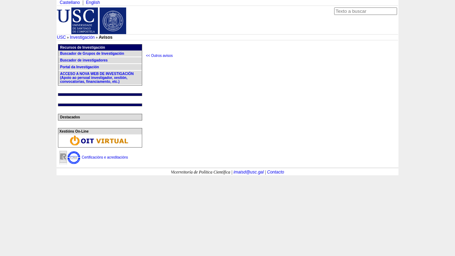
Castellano (70, 2)
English (93, 2)
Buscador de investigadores (84, 60)
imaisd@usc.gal (249, 172)
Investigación (82, 37)
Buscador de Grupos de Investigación (92, 53)
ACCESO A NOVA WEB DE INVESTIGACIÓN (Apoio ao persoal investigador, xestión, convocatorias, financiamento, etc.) (97, 78)
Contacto (275, 172)
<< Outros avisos (159, 56)
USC (61, 37)
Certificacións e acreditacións (105, 157)
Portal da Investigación (79, 67)
